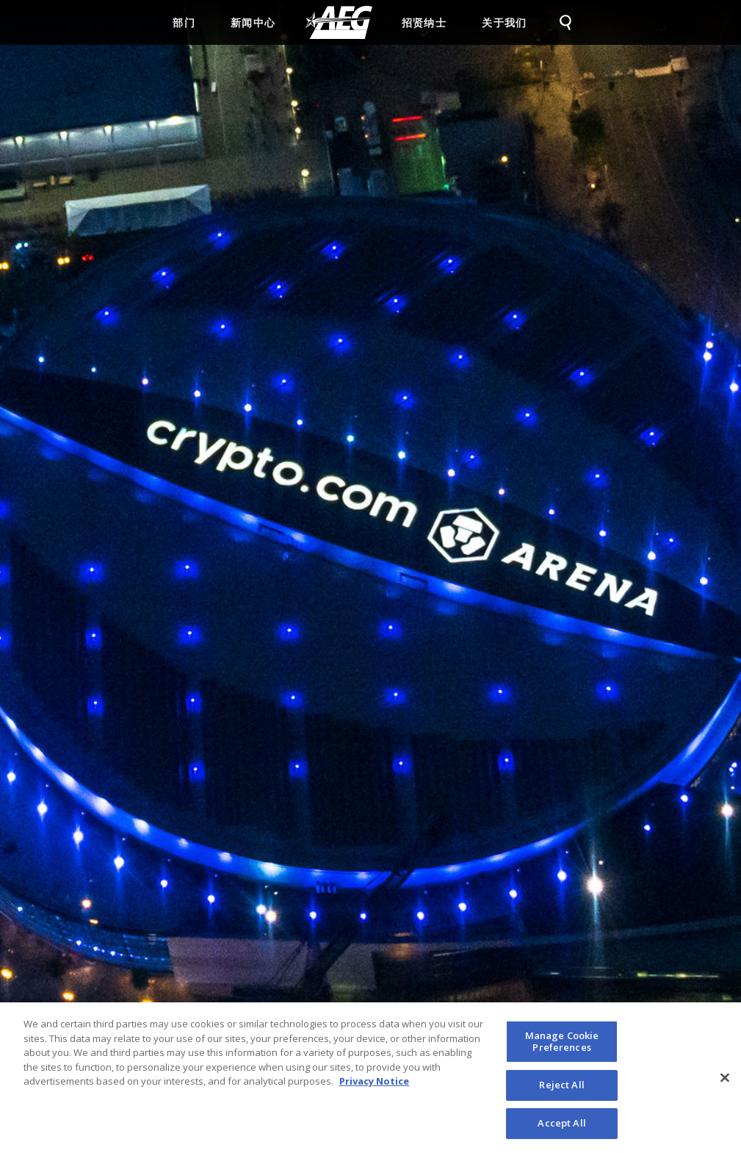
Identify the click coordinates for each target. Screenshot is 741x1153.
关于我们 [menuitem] (504, 22)
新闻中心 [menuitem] (253, 22)
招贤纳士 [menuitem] (424, 22)
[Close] (725, 1083)
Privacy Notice (374, 1086)
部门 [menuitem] (184, 22)
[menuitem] (339, 22)
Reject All (561, 1090)
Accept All (561, 1128)
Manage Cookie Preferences (562, 1047)
